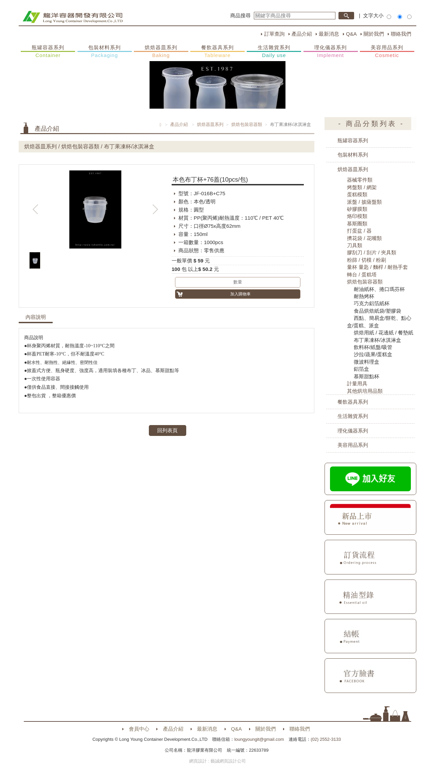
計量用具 (357, 383)
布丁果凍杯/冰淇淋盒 (377, 340)
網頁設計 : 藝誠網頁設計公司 (217, 761)
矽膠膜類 (357, 209)
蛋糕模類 (357, 194)
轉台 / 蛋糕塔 (362, 274)
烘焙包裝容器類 (246, 124)
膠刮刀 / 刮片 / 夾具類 (371, 252)
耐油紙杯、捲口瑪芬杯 (379, 289)
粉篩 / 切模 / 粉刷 (366, 260)
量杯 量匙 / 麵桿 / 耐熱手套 (377, 267)
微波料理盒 (366, 362)
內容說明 (35, 317)
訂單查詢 (274, 34)
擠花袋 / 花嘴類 (364, 238)
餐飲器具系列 (217, 51)
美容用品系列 (387, 51)
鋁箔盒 (361, 369)
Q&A (351, 34)
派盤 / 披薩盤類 (364, 202)
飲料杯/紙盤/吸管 (373, 347)
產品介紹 (302, 34)
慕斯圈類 (357, 223)
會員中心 (139, 729)
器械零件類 (359, 180)
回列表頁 (167, 430)
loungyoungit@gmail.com (259, 739)
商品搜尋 (240, 15)
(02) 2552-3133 (326, 739)
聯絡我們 (401, 34)
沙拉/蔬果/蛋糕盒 (373, 354)
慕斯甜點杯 (366, 376)
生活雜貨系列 (274, 51)
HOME (72, 16)
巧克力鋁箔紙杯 (371, 303)
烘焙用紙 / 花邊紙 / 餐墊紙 (383, 332)
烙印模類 (357, 216)
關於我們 (374, 34)
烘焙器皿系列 (161, 51)
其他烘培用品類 (365, 391)
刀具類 (354, 245)
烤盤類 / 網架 (362, 187)
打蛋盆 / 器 (359, 231)
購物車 (423, 132)
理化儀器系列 (330, 51)
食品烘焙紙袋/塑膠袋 (377, 311)
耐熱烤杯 (364, 296)
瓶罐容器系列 (48, 51)
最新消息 (329, 34)
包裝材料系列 (104, 51)
